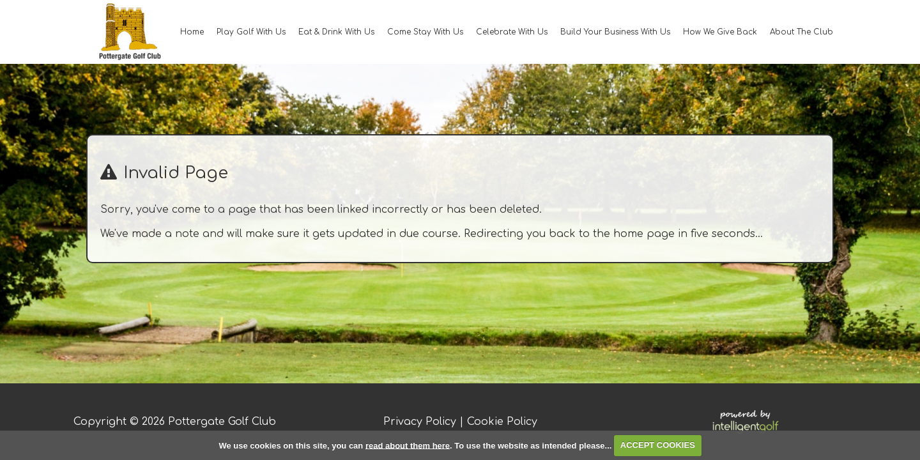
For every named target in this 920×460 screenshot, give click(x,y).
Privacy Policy (419, 421)
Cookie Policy (502, 421)
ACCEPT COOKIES (657, 445)
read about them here (407, 445)
